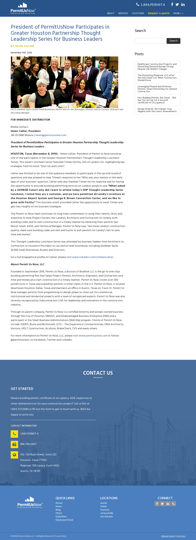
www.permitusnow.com (93, 336)
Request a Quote (159, 13)
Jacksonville (106, 512)
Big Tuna (181, 536)
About (110, 13)
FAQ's (59, 512)
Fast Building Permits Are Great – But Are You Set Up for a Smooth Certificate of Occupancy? (157, 100)
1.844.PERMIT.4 (29, 434)
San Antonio (106, 516)
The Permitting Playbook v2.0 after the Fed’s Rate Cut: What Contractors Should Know (157, 77)
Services (123, 13)
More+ (178, 13)
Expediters (61, 516)
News (59, 506)
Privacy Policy (60, 536)
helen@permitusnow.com (50, 135)
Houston (104, 509)
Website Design (168, 536)
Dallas (103, 506)
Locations (138, 13)
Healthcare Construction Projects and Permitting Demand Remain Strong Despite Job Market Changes (157, 66)
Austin (103, 502)
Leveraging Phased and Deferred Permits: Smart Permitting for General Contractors (157, 89)
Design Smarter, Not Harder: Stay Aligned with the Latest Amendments (157, 110)
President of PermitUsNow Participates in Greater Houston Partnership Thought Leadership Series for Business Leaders (60, 33)
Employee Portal (64, 519)
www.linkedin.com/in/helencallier (92, 257)
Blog (58, 509)
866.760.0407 (28, 444)
